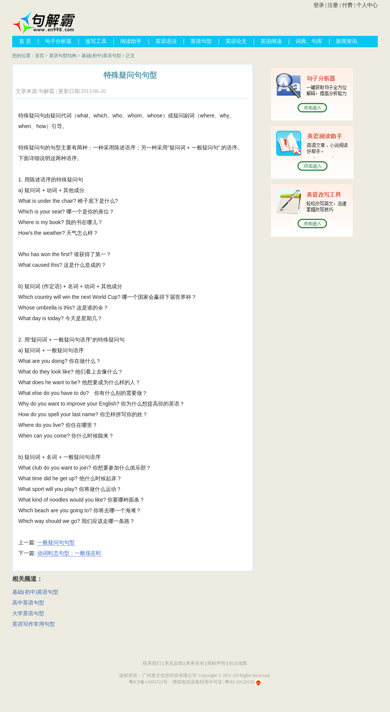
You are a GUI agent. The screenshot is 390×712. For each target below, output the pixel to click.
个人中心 (367, 5)
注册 (333, 5)
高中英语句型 (28, 603)
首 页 (25, 41)
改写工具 (96, 41)
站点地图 (238, 663)
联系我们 (152, 663)
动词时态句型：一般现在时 (69, 553)
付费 (347, 5)
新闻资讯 (346, 41)
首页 (39, 55)
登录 (318, 5)
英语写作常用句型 (33, 624)
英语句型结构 (63, 55)
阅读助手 (131, 41)
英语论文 (236, 41)
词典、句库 (309, 41)
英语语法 (166, 41)
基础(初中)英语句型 (101, 55)
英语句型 (201, 41)
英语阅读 (271, 41)
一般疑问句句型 (56, 542)
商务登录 (195, 663)
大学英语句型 (28, 613)
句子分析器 (58, 41)
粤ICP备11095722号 (148, 682)
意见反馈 (174, 663)
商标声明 (216, 663)
